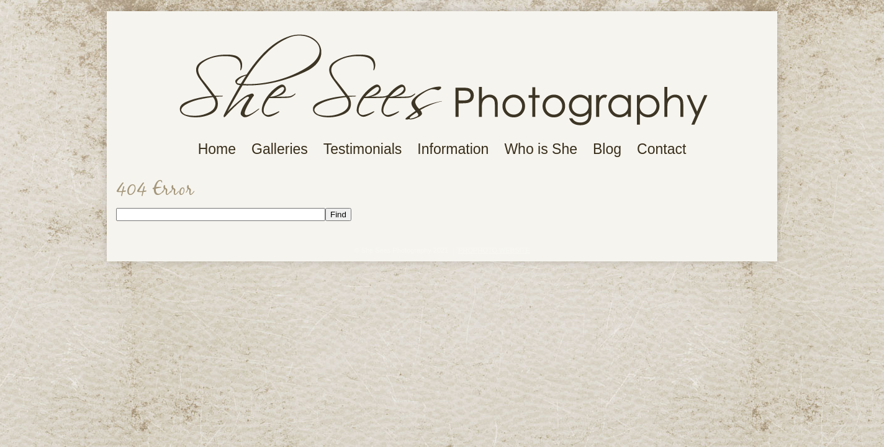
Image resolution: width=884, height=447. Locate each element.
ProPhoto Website (494, 250)
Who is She (540, 149)
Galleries (279, 149)
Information (453, 149)
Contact (661, 149)
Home (217, 149)
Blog (607, 149)
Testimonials (362, 149)
